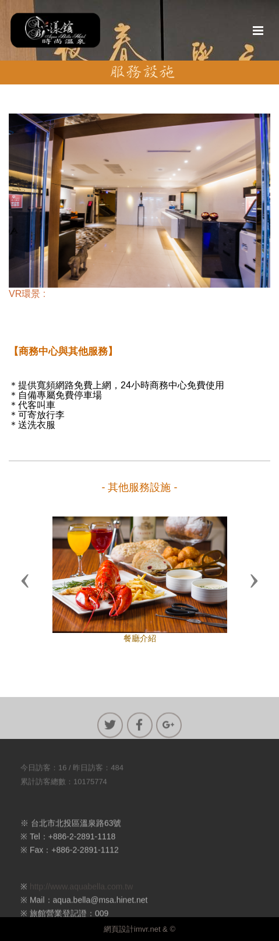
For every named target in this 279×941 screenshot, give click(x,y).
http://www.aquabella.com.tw (81, 892)
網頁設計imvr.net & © (139, 929)
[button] (25, 580)
